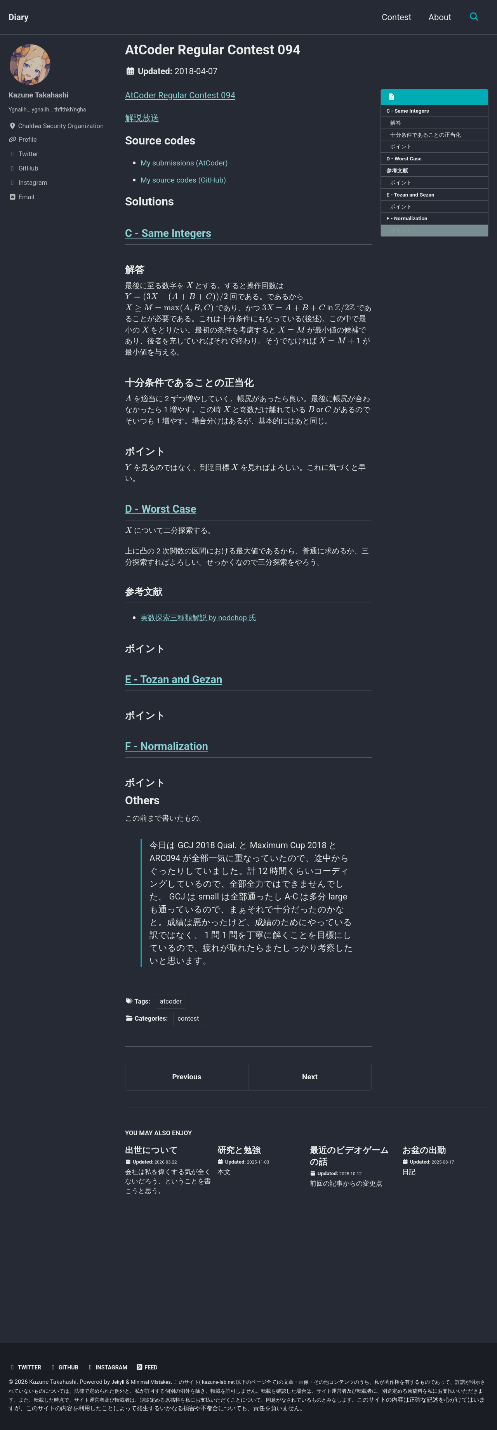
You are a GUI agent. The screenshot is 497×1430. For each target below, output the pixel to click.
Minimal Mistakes (156, 1381)
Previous (187, 1170)
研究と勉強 (239, 1246)
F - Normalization (410, 233)
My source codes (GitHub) (190, 185)
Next (310, 1170)
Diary (18, 17)
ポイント (403, 152)
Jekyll (119, 1381)
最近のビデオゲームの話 (349, 1251)
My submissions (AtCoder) (191, 167)
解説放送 (142, 119)
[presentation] (200, 297)
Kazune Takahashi (43, 94)
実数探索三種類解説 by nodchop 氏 (208, 691)
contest (188, 1109)
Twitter (27, 1367)
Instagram (117, 1367)
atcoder (171, 1092)
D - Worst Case (407, 165)
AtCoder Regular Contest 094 (180, 95)
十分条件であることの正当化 (429, 139)
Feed (160, 1367)
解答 (397, 125)
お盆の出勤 (424, 1246)
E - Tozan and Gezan (414, 206)
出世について (151, 1246)
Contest (392, 17)
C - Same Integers (411, 111)
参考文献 (399, 179)
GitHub (69, 1367)
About (436, 17)
